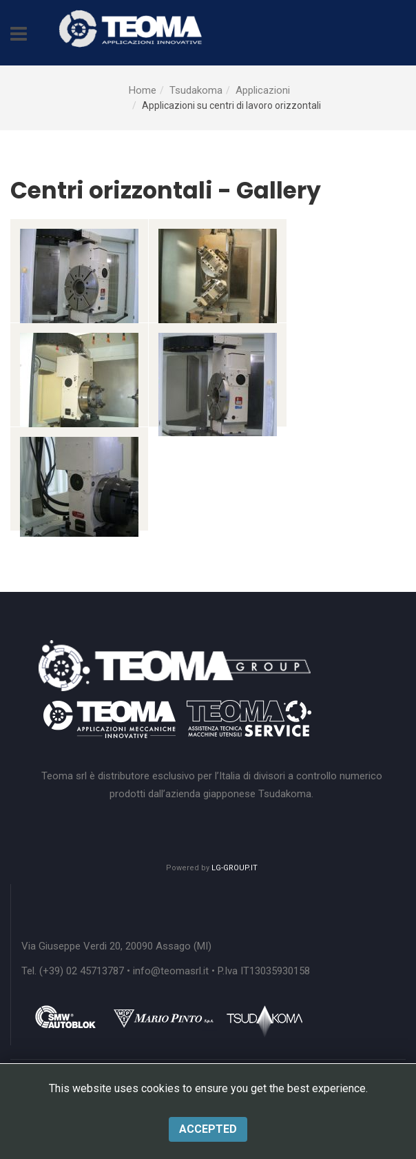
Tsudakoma (195, 90)
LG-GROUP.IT (234, 867)
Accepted (208, 1129)
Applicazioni (263, 90)
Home (142, 90)
